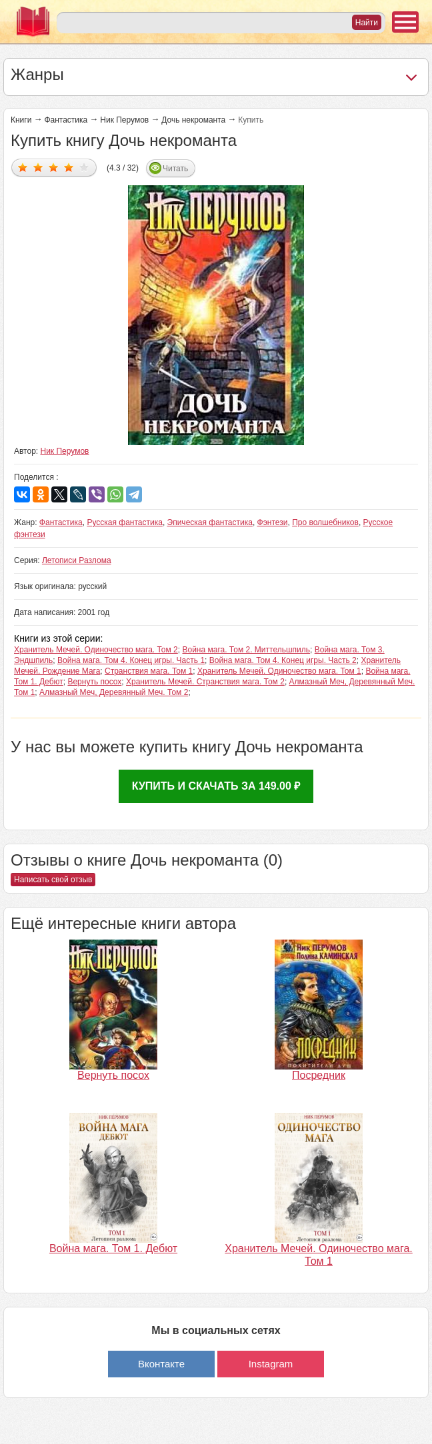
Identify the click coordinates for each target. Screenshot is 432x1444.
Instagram (271, 1363)
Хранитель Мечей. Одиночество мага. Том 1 (279, 671)
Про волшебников (325, 522)
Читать (175, 168)
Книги (21, 120)
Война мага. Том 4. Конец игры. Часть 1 (131, 660)
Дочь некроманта (193, 120)
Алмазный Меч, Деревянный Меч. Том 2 (113, 692)
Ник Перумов (124, 120)
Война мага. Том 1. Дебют (113, 1248)
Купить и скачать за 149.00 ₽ (216, 786)
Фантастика (65, 120)
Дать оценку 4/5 (69, 167)
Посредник (318, 1075)
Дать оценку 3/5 (53, 167)
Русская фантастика (124, 522)
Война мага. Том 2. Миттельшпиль (246, 649)
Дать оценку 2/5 (38, 167)
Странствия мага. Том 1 (149, 671)
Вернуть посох (94, 681)
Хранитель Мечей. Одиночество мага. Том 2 (96, 649)
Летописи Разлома (76, 560)
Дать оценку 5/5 (84, 167)
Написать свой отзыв (53, 879)
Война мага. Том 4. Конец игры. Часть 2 (283, 660)
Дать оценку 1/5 (23, 167)
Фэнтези (272, 522)
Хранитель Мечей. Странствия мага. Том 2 (205, 681)
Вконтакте (161, 1363)
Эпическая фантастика (210, 522)
